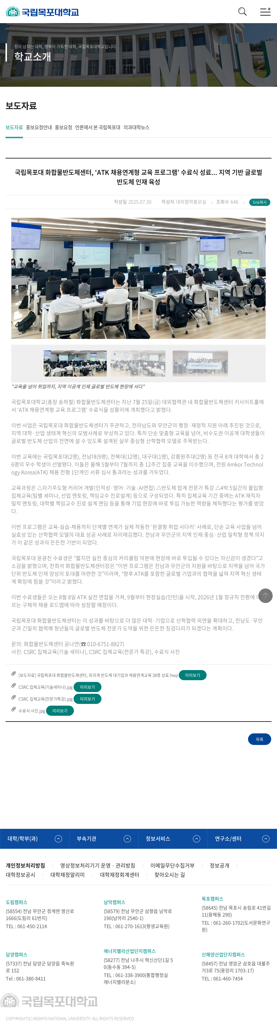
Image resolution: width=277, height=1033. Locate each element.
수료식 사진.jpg (32, 710)
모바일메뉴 (265, 11)
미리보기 (192, 675)
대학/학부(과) (23, 838)
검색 (242, 11)
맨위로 (265, 596)
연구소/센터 (228, 838)
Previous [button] (19, 286)
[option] (138, 278)
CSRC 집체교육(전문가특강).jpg (46, 699)
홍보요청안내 (39, 127)
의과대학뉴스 (136, 127)
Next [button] (258, 286)
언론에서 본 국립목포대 (97, 127)
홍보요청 (63, 127)
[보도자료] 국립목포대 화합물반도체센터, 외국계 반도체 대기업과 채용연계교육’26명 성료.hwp (98, 675)
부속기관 (86, 838)
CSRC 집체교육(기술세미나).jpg (46, 687)
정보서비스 (158, 838)
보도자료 (14, 127)
